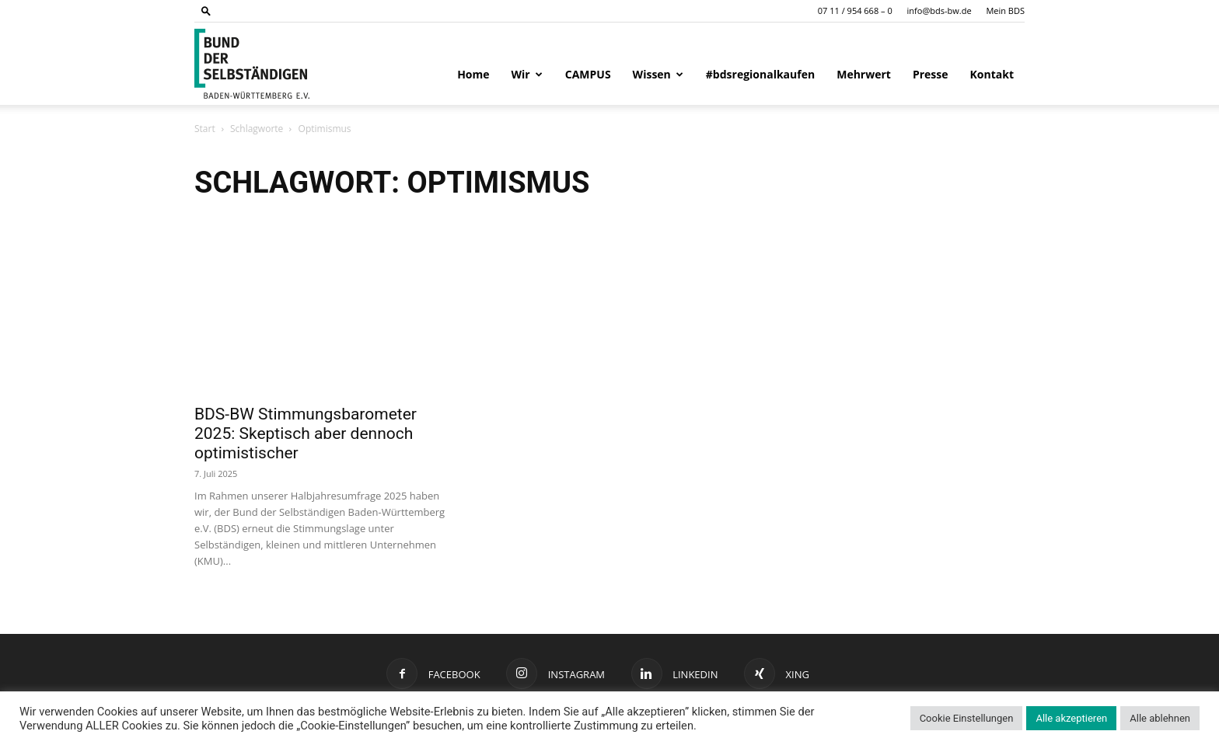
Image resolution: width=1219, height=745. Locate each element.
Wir (527, 74)
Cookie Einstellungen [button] (967, 718)
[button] (206, 10)
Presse (930, 74)
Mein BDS (1005, 10)
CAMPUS (588, 74)
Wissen (658, 74)
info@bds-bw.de (939, 10)
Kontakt (992, 74)
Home (473, 74)
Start (204, 128)
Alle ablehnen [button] (1160, 718)
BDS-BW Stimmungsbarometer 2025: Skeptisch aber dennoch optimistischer (305, 433)
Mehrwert (864, 74)
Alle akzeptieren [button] (1071, 718)
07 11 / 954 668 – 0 (855, 10)
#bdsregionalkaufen (760, 74)
